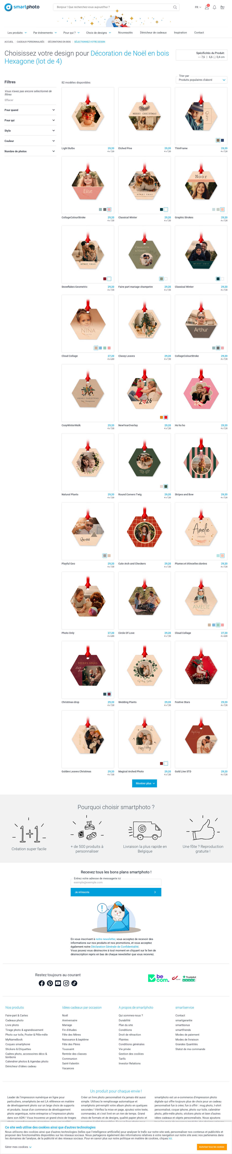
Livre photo (12, 1025)
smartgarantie (183, 1020)
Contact (199, 32)
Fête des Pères (71, 1044)
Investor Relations (130, 1063)
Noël (65, 1015)
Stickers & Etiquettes (18, 1049)
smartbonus (182, 1025)
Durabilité (124, 1020)
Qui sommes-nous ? (131, 1015)
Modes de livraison (186, 1039)
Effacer (9, 100)
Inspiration (180, 32)
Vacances (68, 1068)
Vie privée (125, 1049)
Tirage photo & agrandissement (24, 1030)
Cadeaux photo (14, 1020)
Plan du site (126, 1025)
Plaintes (124, 1039)
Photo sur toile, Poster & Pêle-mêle (26, 1034)
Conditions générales (131, 1044)
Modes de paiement (187, 1034)
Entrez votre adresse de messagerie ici (97, 878)
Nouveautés (125, 32)
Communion (69, 1058)
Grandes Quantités (186, 1044)
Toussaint (68, 1049)
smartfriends (183, 1030)
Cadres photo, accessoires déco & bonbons (26, 1055)
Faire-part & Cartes (16, 1015)
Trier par (184, 75)
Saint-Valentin (70, 1063)
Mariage (67, 1025)
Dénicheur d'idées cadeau (20, 1066)
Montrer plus (143, 783)
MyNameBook (14, 1039)
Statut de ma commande (190, 1049)
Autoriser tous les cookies (211, 1147)
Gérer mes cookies (18, 1147)
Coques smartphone (17, 1044)
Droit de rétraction (130, 1034)
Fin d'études (69, 1030)
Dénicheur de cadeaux (153, 32)
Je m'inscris (82, 892)
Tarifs (122, 1058)
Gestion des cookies (131, 1054)
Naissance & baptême (75, 1039)
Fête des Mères (71, 1034)
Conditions (125, 1030)
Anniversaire (69, 1020)
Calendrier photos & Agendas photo (26, 1061)
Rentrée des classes (74, 1054)
